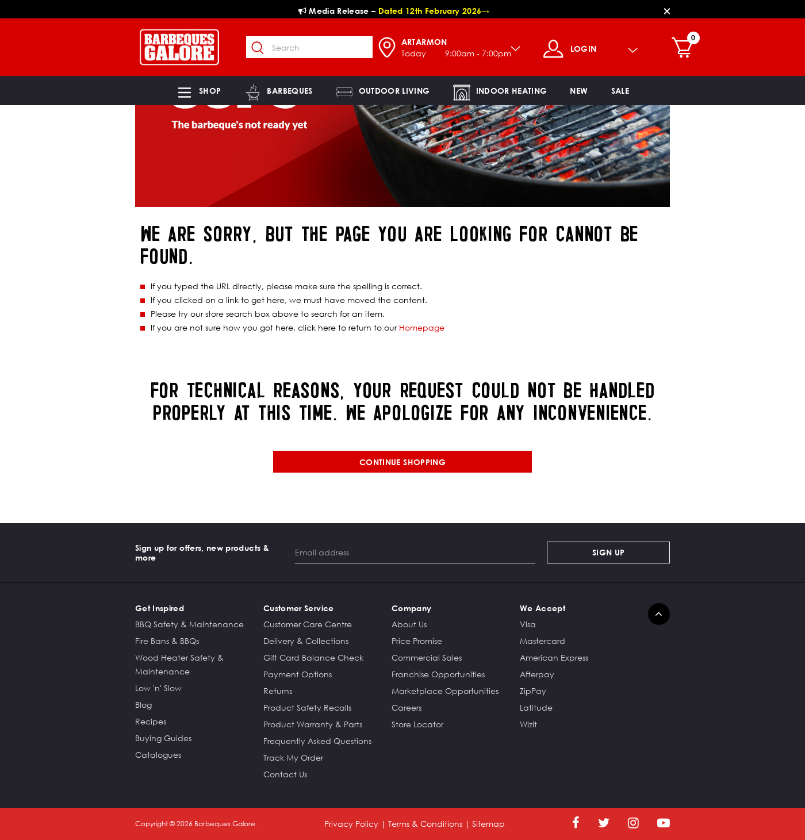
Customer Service (298, 608)
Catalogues (158, 755)
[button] (198, 90)
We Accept (542, 608)
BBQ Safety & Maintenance (189, 624)
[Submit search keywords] (258, 48)
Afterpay (537, 674)
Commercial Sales (427, 657)
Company (411, 608)
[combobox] (309, 47)
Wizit (528, 724)
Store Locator (417, 724)
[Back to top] (659, 614)
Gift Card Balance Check (313, 657)
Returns (277, 691)
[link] (579, 90)
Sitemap (488, 824)
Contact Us (285, 774)
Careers (406, 707)
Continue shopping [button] (402, 462)
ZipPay (533, 691)
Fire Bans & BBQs (167, 641)
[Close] (667, 10)
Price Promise (417, 641)
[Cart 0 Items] (685, 49)
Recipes (150, 721)
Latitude (536, 707)
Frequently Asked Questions (317, 741)
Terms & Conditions (425, 824)
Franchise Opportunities (438, 674)
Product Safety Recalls (307, 707)
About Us (409, 624)
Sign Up (608, 552)
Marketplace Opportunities (445, 691)
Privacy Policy (351, 824)
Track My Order (293, 757)
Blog (143, 704)
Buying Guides (163, 738)
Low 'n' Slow (158, 688)
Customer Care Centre (307, 624)
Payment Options (297, 674)
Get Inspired (159, 608)
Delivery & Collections (305, 641)
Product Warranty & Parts (312, 724)
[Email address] (415, 552)
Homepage (421, 327)
